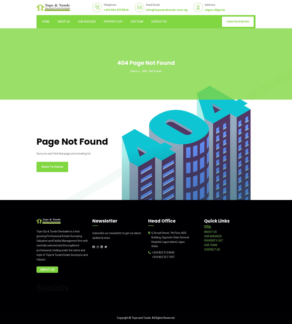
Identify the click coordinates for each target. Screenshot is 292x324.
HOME (46, 21)
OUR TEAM (137, 21)
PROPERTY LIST (113, 21)
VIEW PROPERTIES (237, 21)
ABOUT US (64, 21)
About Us (47, 269)
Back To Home (52, 167)
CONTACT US (159, 21)
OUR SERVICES (87, 21)
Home (134, 71)
